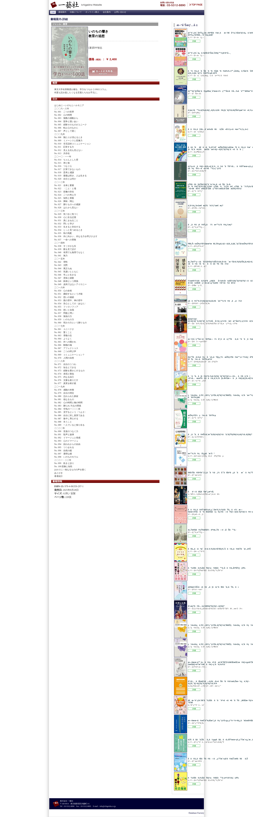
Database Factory (196, 813)
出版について (76, 12)
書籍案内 (62, 12)
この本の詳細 (194, 41)
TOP (53, 12)
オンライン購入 (92, 12)
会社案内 (107, 12)
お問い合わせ (120, 12)
